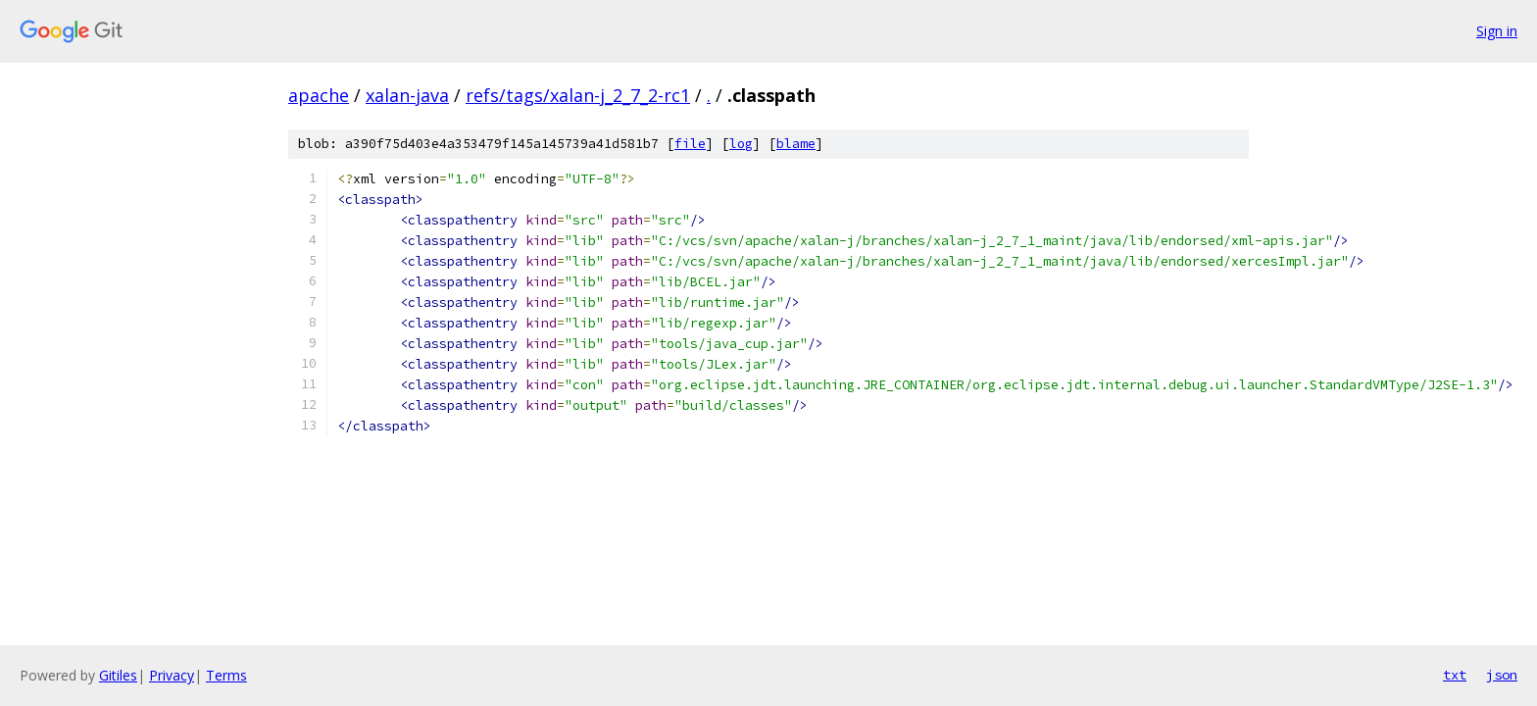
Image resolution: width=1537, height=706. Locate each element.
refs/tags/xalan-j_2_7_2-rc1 (578, 95)
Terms (226, 675)
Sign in (1496, 31)
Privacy (171, 675)
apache (318, 95)
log (741, 143)
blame (796, 143)
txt (1454, 674)
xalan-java (407, 95)
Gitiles (118, 675)
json (1501, 674)
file (690, 143)
